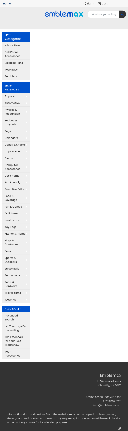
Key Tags (10, 227)
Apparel (10, 96)
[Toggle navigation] (5, 25)
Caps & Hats (13, 151)
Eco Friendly (12, 182)
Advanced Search (11, 317)
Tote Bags (11, 70)
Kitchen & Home (15, 234)
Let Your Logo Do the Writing (15, 328)
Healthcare (12, 220)
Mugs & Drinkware (11, 242)
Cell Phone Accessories (12, 54)
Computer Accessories (12, 167)
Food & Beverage (11, 198)
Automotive (12, 103)
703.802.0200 (94, 397)
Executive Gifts (14, 189)
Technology (12, 275)
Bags (8, 131)
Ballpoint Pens (14, 63)
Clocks (9, 158)
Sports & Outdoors (11, 260)
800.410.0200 (113, 397)
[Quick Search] (103, 14)
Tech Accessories (12, 354)
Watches (10, 300)
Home (7, 3)
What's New (12, 45)
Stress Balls (12, 269)
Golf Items (11, 213)
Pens (8, 251)
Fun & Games (13, 207)
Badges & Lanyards (11, 122)
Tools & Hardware (11, 284)
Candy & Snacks (15, 145)
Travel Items (13, 293)
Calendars (11, 138)
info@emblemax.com (107, 405)
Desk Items (12, 176)
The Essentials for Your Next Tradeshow (14, 341)
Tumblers (11, 76)
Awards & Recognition (12, 112)
